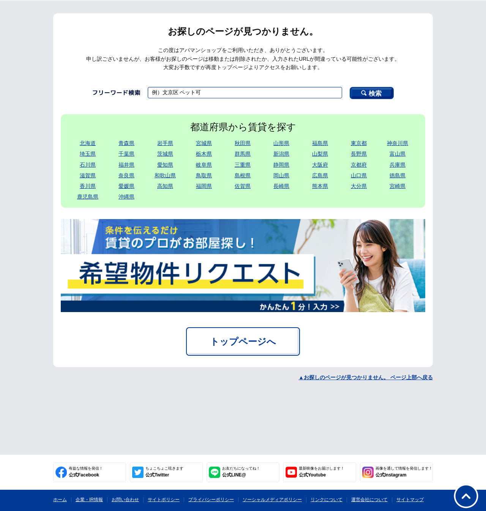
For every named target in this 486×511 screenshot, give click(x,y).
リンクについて (326, 499)
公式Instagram (404, 472)
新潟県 (281, 154)
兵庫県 (398, 165)
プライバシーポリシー (211, 499)
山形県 (281, 143)
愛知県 (165, 165)
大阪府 (320, 165)
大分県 (359, 186)
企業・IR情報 (89, 499)
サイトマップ (410, 499)
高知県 (165, 186)
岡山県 (281, 175)
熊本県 (320, 186)
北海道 (88, 143)
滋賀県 (88, 175)
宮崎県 (398, 186)
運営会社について (369, 499)
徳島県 (398, 175)
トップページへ (243, 341)
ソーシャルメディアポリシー (272, 499)
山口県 (359, 175)
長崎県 (281, 186)
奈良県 (126, 175)
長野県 (359, 154)
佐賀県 (243, 186)
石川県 (88, 165)
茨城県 (165, 154)
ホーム (60, 499)
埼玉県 (88, 154)
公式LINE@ (241, 472)
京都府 (359, 165)
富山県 (398, 154)
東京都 (359, 143)
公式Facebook (86, 472)
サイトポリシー (164, 499)
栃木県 (204, 154)
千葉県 (126, 154)
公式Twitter (164, 472)
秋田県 (243, 143)
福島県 (320, 143)
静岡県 (281, 165)
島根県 (243, 175)
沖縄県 (126, 197)
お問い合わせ (125, 499)
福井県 (126, 165)
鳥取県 (204, 175)
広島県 (320, 175)
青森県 (126, 143)
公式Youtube (321, 472)
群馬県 (243, 154)
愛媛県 (126, 186)
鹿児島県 (87, 197)
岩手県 (165, 143)
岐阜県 (204, 165)
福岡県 (204, 186)
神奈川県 (397, 143)
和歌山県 (165, 175)
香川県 (88, 186)
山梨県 (320, 154)
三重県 (243, 165)
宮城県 (204, 143)
